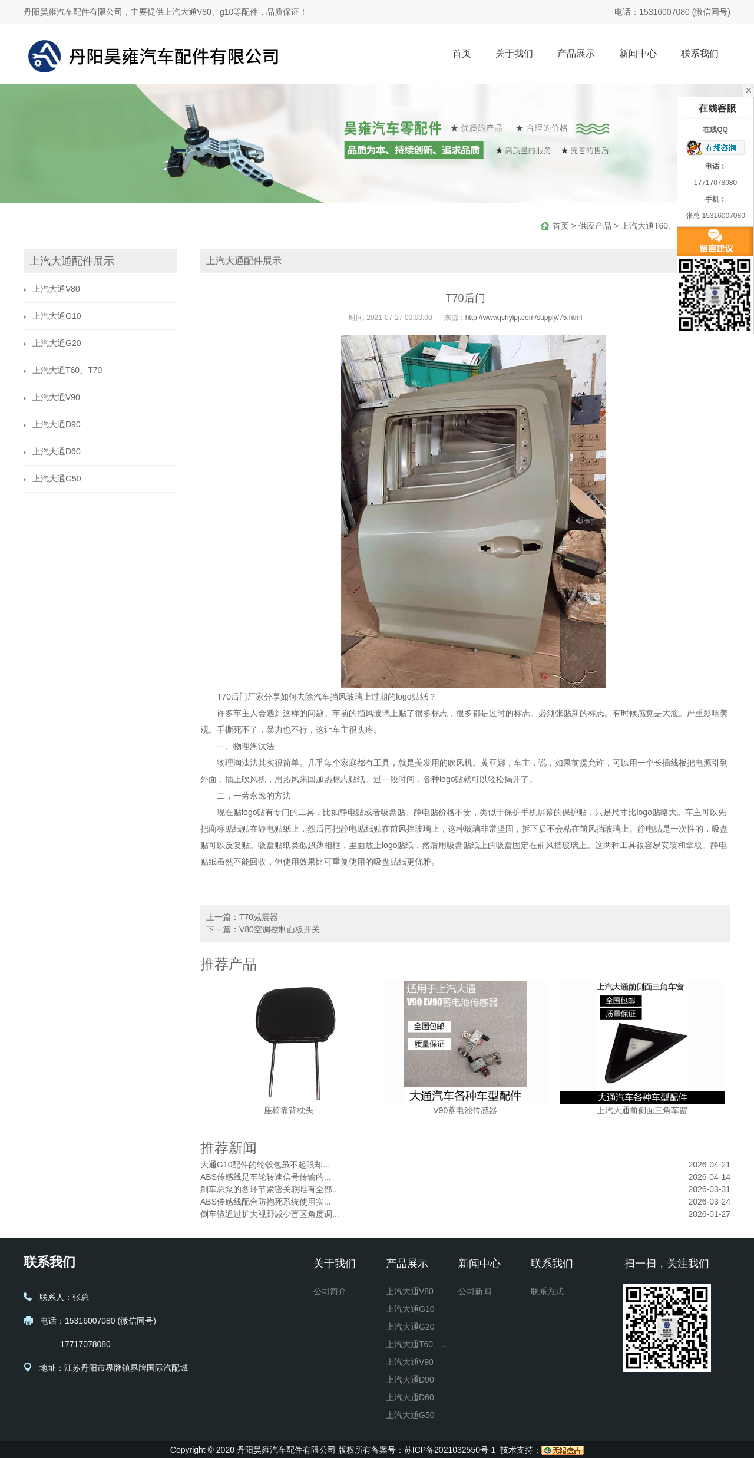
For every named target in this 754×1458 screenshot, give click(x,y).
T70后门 (232, 696)
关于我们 (514, 53)
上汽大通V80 (56, 288)
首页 (461, 53)
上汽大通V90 (56, 397)
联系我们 (700, 53)
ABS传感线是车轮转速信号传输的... (265, 1177)
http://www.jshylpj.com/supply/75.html (524, 318)
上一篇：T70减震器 (242, 917)
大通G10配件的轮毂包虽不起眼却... (265, 1164)
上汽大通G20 (56, 343)
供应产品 (594, 225)
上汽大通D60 (56, 451)
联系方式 (547, 1291)
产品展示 (576, 53)
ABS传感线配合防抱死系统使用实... (265, 1201)
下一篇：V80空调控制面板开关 (263, 929)
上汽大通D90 (56, 424)
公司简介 (329, 1291)
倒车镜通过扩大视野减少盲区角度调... (269, 1214)
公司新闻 (474, 1291)
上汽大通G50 (56, 478)
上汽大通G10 (56, 316)
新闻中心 (638, 53)
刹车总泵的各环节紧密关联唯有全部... (269, 1189)
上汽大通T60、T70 (655, 225)
